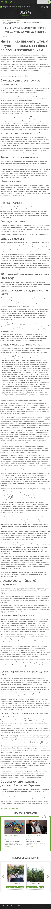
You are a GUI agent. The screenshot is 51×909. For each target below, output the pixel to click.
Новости (17, 20)
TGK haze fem (35, 883)
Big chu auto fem (15, 883)
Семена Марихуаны (7, 20)
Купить (21, 887)
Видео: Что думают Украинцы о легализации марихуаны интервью (13, 836)
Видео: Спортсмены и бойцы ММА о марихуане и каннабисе (35, 836)
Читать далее (7, 846)
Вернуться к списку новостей (9, 808)
